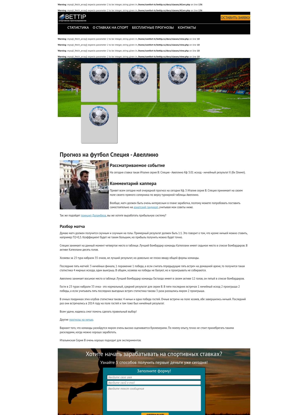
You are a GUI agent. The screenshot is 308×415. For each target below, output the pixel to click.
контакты (187, 27)
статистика (78, 27)
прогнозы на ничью (81, 319)
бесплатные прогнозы (153, 27)
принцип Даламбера (93, 215)
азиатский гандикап (146, 207)
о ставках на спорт (110, 27)
